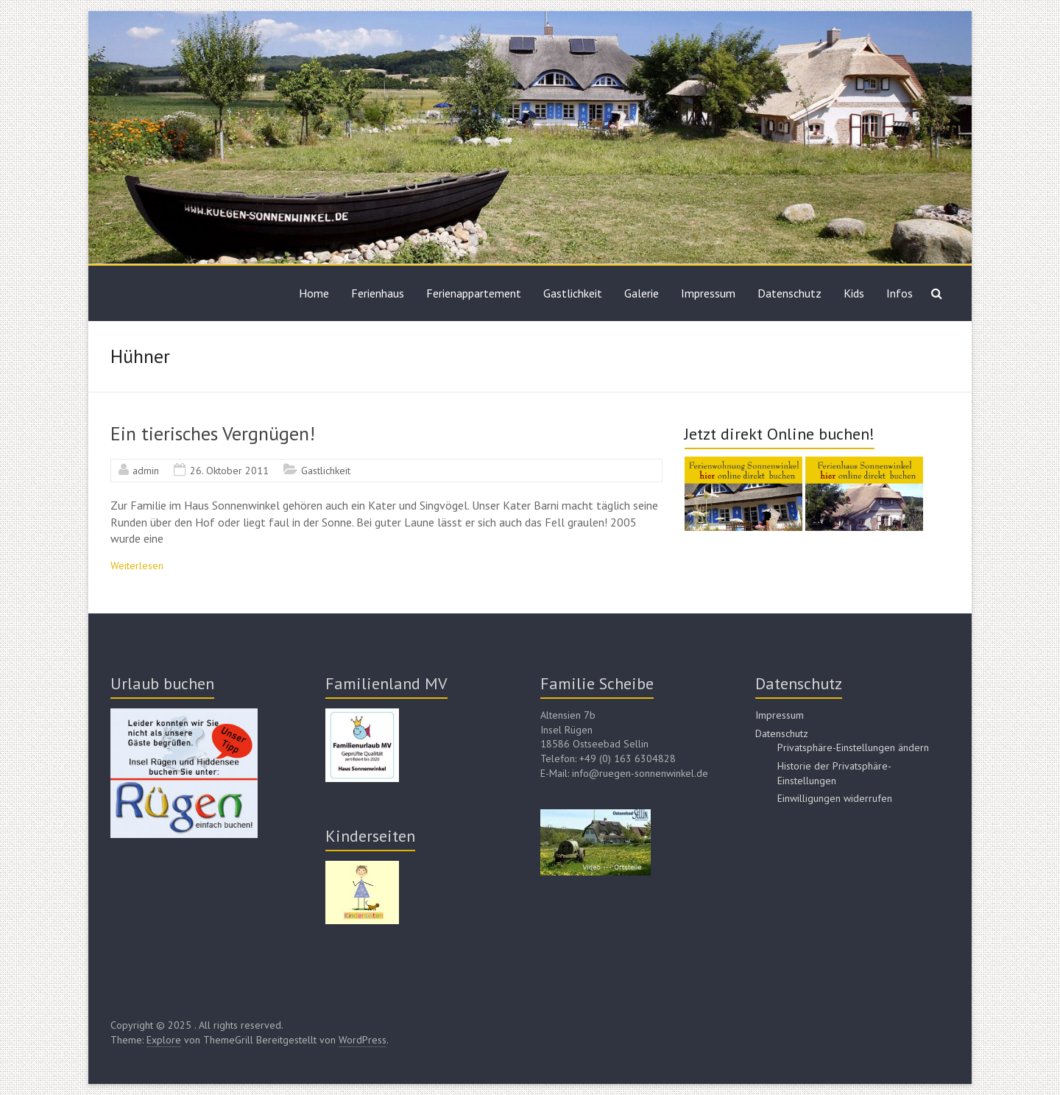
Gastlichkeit (572, 293)
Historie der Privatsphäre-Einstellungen (834, 773)
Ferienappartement (473, 293)
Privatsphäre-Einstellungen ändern (853, 747)
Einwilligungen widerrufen (834, 798)
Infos (899, 293)
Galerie (641, 293)
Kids (854, 293)
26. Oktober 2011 (229, 470)
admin (145, 470)
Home (314, 293)
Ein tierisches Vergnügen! (212, 433)
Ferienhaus (377, 293)
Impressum (708, 293)
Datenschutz (789, 293)
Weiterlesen (136, 565)
